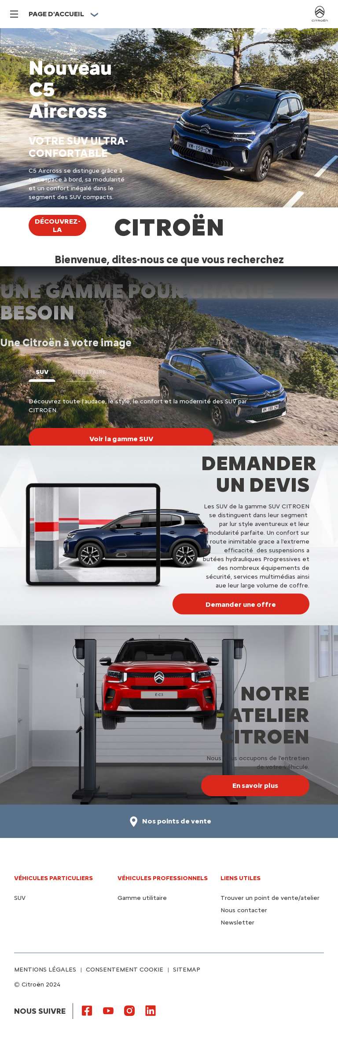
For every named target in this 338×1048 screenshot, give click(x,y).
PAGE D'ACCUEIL (56, 14)
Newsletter (237, 922)
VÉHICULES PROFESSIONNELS (163, 878)
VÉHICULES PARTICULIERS (53, 878)
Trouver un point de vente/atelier (270, 898)
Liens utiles (240, 878)
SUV (20, 898)
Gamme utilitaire (142, 898)
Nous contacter (243, 910)
